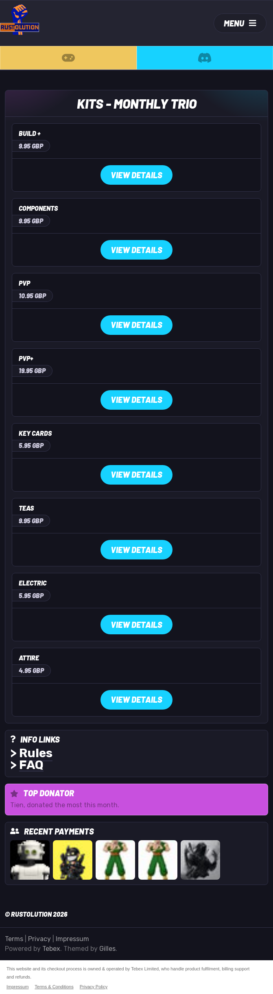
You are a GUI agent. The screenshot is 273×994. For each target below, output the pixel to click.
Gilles (107, 948)
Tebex (51, 948)
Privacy (39, 939)
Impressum (72, 939)
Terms (14, 939)
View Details (136, 175)
